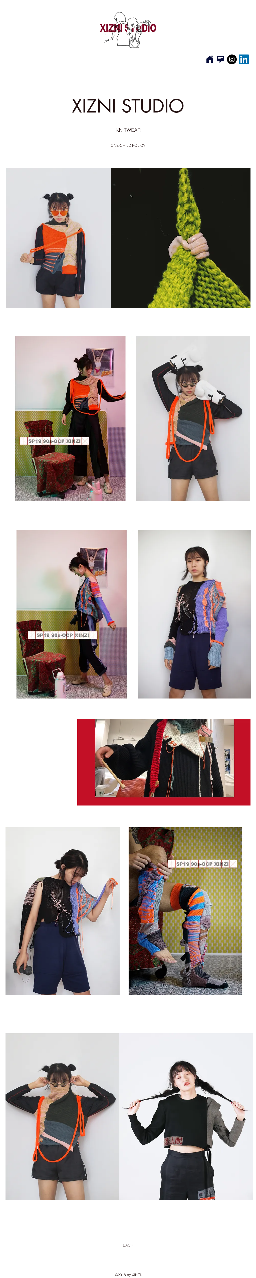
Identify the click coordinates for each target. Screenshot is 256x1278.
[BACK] (128, 1245)
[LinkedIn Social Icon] (244, 59)
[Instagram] (232, 59)
